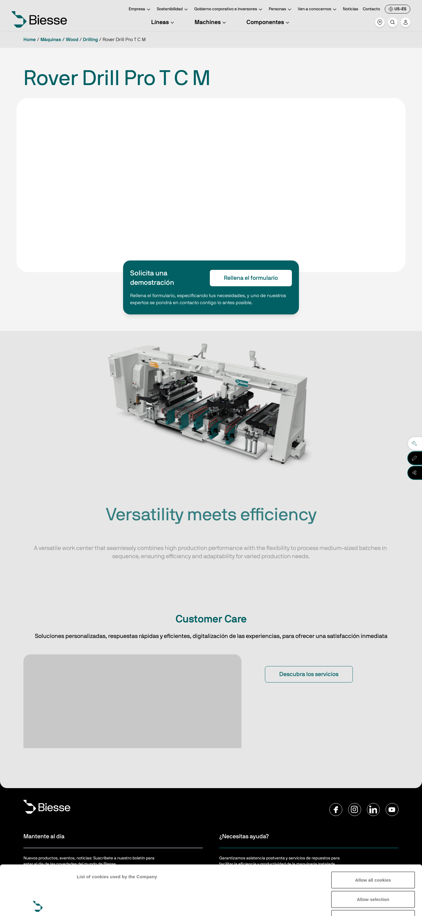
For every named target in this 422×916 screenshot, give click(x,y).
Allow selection (373, 849)
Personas (281, 9)
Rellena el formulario (251, 278)
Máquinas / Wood (59, 39)
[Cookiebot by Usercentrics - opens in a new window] (38, 904)
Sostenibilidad (173, 9)
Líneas (163, 22)
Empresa (140, 9)
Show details (90, 904)
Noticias (350, 9)
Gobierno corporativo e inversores (229, 9)
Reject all (373, 868)
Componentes (268, 22)
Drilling (90, 39)
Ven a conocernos (318, 9)
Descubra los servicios (308, 674)
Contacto (371, 9)
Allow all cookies (373, 830)
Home (29, 39)
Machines (211, 22)
